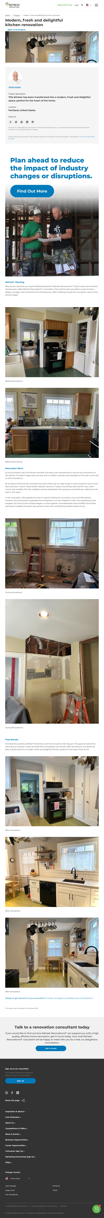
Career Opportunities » (15, 1145)
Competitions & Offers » (16, 1128)
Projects (17, 15)
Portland (56, 1186)
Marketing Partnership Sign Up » (20, 1157)
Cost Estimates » (13, 1117)
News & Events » (13, 1134)
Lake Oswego (10, 1186)
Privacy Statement (39, 1206)
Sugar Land (10, 1190)
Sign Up (20, 1081)
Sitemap (64, 1206)
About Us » (10, 1123)
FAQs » (8, 1162)
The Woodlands (11, 1195)
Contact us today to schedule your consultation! (69, 998)
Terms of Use (52, 1206)
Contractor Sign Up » (14, 1151)
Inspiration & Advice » (15, 1112)
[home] (13, 5)
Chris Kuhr (15, 87)
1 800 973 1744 (64, 5)
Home (7, 15)
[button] (87, 5)
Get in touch (51, 1048)
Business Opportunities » (17, 1140)
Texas (55, 1190)
